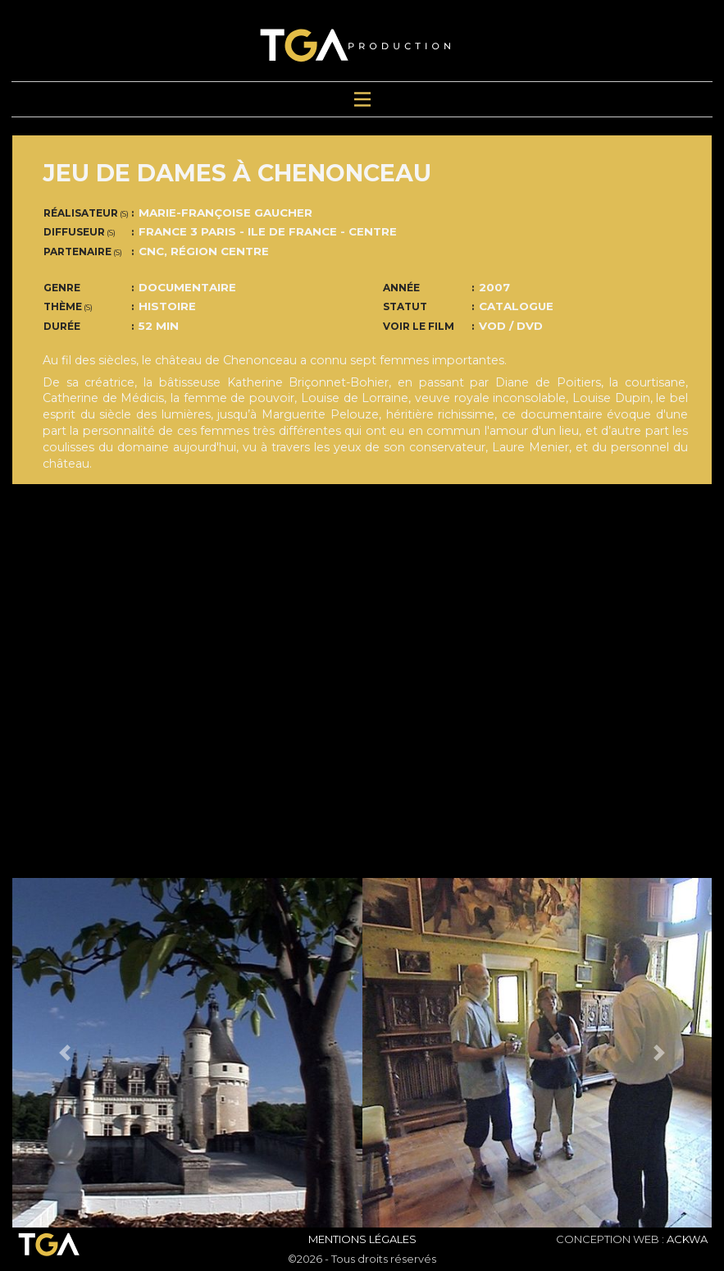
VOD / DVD (511, 325)
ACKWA (687, 1239)
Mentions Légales (362, 1239)
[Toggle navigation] (362, 100)
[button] (64, 1053)
